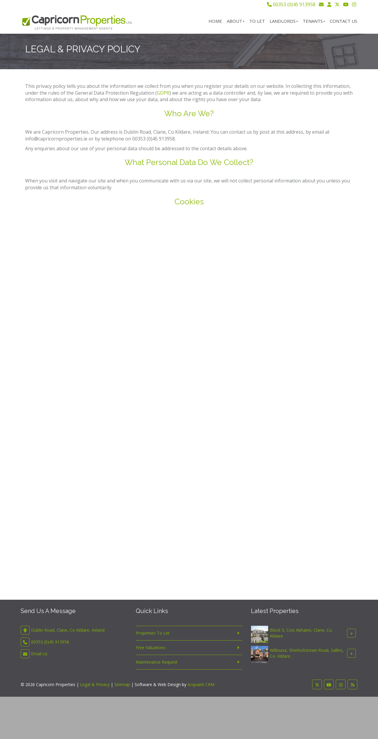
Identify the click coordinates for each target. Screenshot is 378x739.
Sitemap (122, 684)
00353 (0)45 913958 (291, 4)
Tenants (314, 21)
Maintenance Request (156, 662)
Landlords (284, 21)
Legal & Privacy (95, 684)
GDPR (163, 93)
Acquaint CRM (201, 684)
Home (215, 21)
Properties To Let (153, 633)
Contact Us (343, 21)
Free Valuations (150, 647)
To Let (257, 21)
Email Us (39, 653)
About (236, 21)
